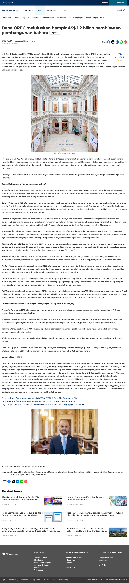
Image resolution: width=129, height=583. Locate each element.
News (39, 10)
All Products (38, 570)
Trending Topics (48, 18)
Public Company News (95, 18)
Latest (16, 18)
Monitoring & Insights (42, 563)
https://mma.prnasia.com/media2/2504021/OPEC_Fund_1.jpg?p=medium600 (44, 398)
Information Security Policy (30, 580)
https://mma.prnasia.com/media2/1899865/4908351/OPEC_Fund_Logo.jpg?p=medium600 (47, 405)
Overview (7, 18)
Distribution (38, 560)
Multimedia (61, 18)
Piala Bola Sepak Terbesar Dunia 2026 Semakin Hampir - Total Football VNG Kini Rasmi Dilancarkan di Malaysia (20, 498)
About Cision (71, 560)
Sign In (105, 3)
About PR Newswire (77, 552)
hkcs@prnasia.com (105, 558)
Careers (69, 563)
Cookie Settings (63, 580)
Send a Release (118, 3)
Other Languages (76, 18)
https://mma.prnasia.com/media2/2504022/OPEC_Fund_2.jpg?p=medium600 (44, 401)
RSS (53, 580)
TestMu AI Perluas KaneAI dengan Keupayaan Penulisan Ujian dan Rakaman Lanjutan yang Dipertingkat (95, 514)
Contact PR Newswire (110, 552)
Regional (25, 18)
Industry (35, 18)
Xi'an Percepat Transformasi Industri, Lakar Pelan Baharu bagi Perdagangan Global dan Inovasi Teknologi (86, 529)
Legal (3, 580)
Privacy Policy (13, 580)
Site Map (46, 580)
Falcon (36, 567)
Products (29, 10)
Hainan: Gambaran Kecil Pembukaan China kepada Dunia (85, 498)
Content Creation (40, 558)
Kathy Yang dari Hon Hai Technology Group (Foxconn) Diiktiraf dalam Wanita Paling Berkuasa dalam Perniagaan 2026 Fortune (31, 529)
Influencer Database (41, 565)
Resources (51, 10)
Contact (64, 10)
